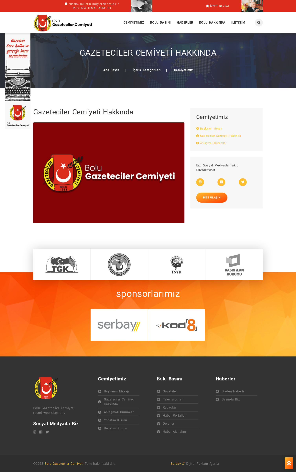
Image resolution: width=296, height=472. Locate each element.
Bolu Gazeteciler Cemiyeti (64, 464)
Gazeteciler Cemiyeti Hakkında (218, 135)
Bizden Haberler (234, 391)
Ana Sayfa (111, 70)
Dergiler (168, 423)
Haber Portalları (175, 415)
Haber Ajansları (174, 431)
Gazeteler (170, 391)
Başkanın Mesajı (209, 128)
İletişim (238, 22)
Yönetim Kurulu (115, 420)
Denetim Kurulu (115, 428)
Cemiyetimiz (134, 22)
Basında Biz (231, 399)
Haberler (185, 22)
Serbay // (178, 464)
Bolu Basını (160, 22)
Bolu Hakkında (212, 22)
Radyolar (169, 407)
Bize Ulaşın (212, 197)
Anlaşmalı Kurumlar (211, 143)
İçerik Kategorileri (147, 70)
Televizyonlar (173, 399)
